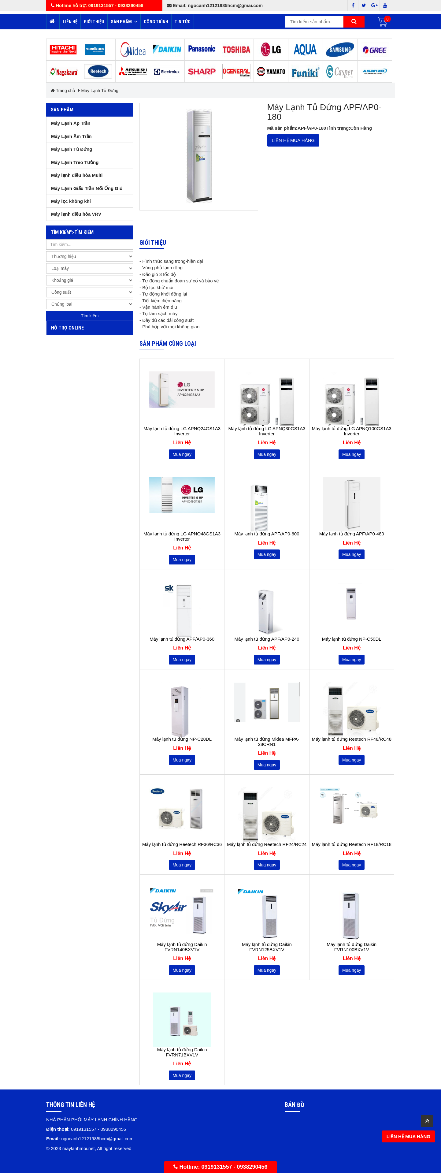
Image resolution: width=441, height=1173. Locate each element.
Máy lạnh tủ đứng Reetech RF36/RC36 (182, 844)
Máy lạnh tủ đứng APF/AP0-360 (182, 639)
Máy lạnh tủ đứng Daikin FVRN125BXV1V (267, 947)
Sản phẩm (124, 21)
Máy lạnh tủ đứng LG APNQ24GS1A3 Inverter (181, 431)
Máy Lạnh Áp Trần (71, 123)
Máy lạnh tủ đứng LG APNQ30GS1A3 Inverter (266, 431)
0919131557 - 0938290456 (234, 1167)
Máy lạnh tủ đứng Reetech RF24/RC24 (266, 844)
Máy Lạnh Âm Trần (71, 136)
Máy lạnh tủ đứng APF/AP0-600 (266, 533)
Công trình (156, 21)
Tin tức (183, 21)
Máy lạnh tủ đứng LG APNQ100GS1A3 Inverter (351, 431)
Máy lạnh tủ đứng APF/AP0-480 (351, 533)
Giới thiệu (94, 21)
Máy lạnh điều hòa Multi (77, 175)
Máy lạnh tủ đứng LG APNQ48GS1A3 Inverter (181, 536)
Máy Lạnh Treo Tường (74, 162)
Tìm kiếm (90, 315)
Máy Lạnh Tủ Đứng (99, 90)
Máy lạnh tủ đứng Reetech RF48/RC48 (351, 739)
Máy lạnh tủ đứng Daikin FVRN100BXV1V (351, 947)
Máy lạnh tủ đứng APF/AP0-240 (266, 639)
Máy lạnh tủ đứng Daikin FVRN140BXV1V (182, 947)
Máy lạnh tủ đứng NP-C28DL (182, 739)
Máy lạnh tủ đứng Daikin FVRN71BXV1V (182, 1052)
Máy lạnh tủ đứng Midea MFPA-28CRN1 (267, 742)
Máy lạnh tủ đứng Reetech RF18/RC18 (351, 844)
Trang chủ (63, 90)
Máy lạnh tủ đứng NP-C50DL (351, 639)
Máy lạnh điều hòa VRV (76, 214)
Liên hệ (70, 21)
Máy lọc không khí (71, 201)
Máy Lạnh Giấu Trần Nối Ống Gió (86, 188)
